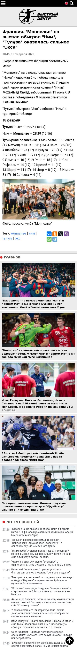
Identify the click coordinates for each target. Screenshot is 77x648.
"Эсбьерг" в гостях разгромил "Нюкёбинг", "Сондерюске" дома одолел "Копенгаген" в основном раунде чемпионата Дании (36, 543)
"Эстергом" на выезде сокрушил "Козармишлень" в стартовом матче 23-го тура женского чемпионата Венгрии (41, 591)
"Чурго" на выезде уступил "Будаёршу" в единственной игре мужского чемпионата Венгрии (41, 563)
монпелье (18, 233)
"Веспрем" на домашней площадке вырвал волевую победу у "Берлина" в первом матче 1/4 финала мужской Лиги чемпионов (42, 580)
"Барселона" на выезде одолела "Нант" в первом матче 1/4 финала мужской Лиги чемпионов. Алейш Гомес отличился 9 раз (42, 532)
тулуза (7, 238)
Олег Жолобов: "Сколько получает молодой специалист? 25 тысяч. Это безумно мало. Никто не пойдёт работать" (41, 635)
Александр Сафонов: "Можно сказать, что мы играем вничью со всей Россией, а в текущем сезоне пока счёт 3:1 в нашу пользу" (42, 602)
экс (17, 238)
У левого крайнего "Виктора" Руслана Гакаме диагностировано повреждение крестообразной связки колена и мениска (39, 613)
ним (32, 233)
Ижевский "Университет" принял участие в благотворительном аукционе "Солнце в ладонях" (40, 571)
